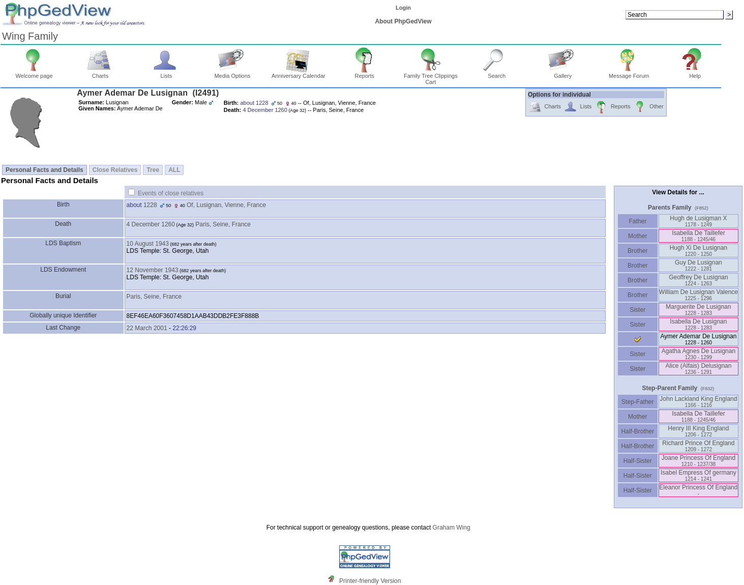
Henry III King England (698, 431)
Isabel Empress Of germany (698, 475)
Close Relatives (115, 169)
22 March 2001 (147, 328)
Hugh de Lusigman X (698, 221)
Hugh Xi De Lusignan (698, 250)
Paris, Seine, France (223, 224)
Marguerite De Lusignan (698, 309)
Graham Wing (451, 527)
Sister (637, 309)
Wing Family (30, 36)
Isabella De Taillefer (698, 235)
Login (403, 8)
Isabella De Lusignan (698, 324)
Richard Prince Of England (698, 446)
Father (637, 221)
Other (648, 107)
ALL (174, 169)
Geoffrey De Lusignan (698, 280)
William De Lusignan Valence (698, 294)
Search (496, 73)
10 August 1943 (148, 243)
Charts (100, 73)
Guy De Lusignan (698, 265)
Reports (364, 73)
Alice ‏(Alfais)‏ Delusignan (698, 368)
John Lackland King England (698, 401)
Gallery (562, 73)
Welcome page (33, 73)
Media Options (232, 73)
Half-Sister (637, 460)
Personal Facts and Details (44, 169)
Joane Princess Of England (698, 460)
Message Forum (629, 73)
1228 (150, 205)
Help (694, 73)
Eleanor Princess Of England (698, 490)
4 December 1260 (151, 224)
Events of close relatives (170, 193)
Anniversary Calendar (298, 73)
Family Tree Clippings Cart (431, 76)
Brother (637, 250)
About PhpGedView (403, 21)
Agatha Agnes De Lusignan (698, 353)
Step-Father (638, 401)
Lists (166, 73)
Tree (152, 169)
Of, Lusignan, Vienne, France (226, 205)
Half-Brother (637, 431)
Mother (638, 236)
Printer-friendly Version (370, 580)
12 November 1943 (152, 270)
